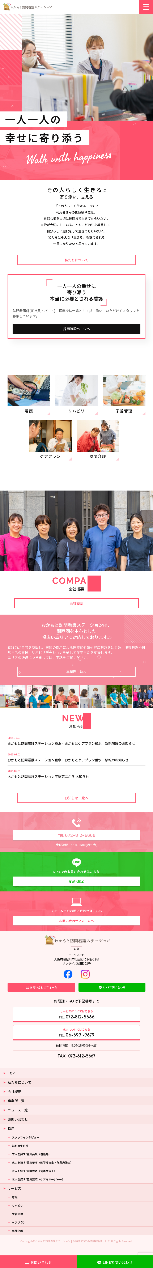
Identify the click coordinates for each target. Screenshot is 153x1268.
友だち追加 (76, 881)
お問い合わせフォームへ (76, 921)
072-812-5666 (76, 835)
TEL (76, 1014)
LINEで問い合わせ (114, 987)
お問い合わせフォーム (43, 987)
